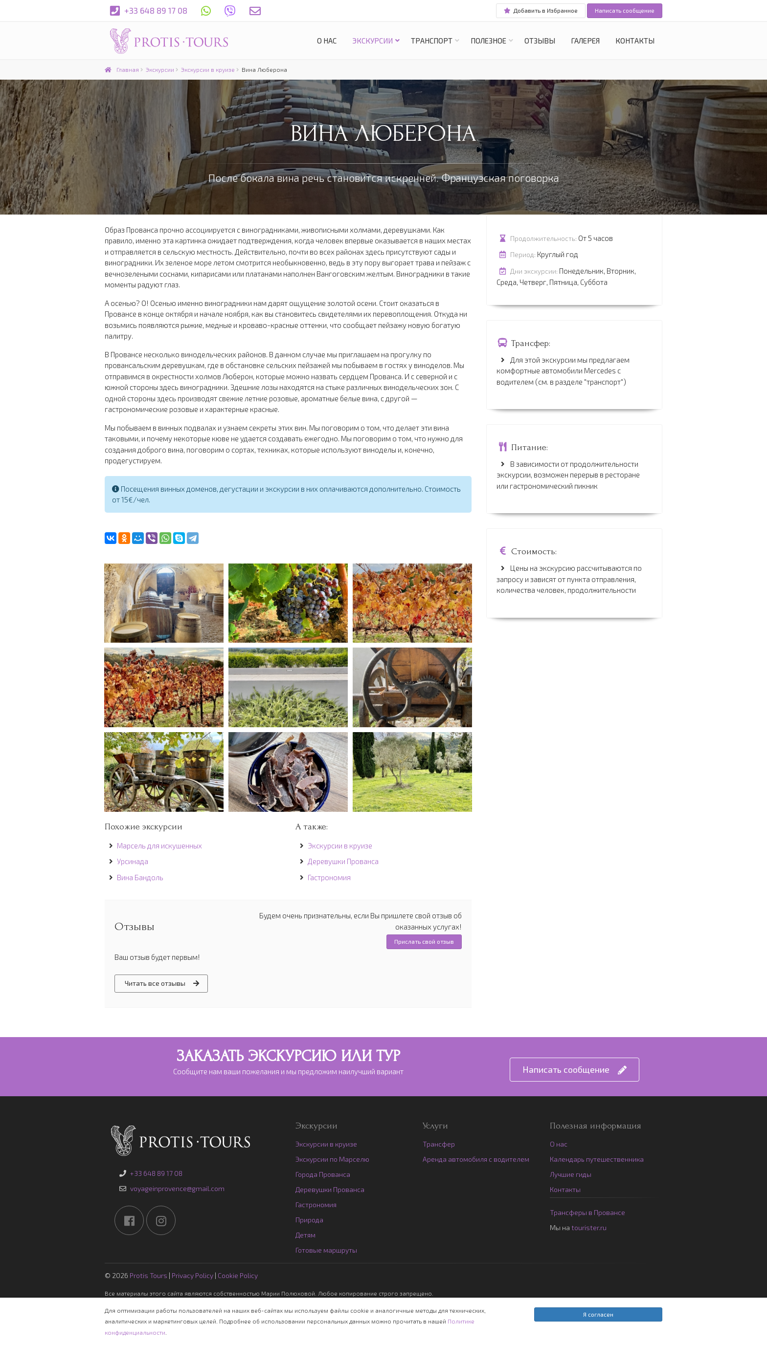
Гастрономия (329, 877)
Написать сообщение (624, 10)
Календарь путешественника (597, 1159)
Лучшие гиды (570, 1174)
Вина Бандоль (140, 877)
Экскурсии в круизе (208, 69)
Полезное (488, 40)
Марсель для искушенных (159, 845)
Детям (305, 1235)
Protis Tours (148, 1275)
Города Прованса (322, 1174)
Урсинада (132, 861)
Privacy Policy (192, 1275)
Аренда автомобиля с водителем (476, 1159)
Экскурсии (372, 40)
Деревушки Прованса (343, 861)
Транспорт (431, 40)
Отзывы (539, 40)
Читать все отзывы (162, 983)
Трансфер (439, 1144)
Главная (122, 69)
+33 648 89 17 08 (148, 11)
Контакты (634, 40)
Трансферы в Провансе (587, 1212)
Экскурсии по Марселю (332, 1159)
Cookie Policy (238, 1275)
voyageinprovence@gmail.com (177, 1188)
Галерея (585, 40)
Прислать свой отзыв (424, 941)
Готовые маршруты (326, 1250)
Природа (309, 1219)
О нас (327, 40)
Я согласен (598, 1314)
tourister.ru (589, 1227)
